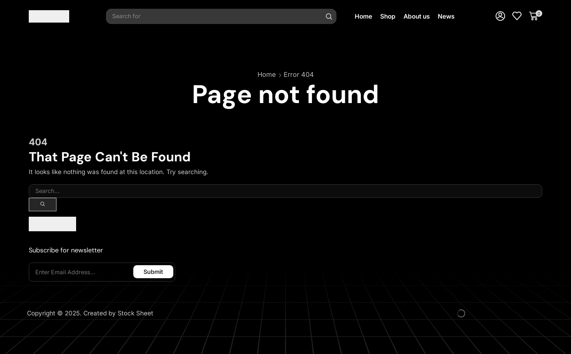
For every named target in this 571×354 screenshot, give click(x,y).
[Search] (329, 16)
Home (266, 74)
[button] (500, 16)
